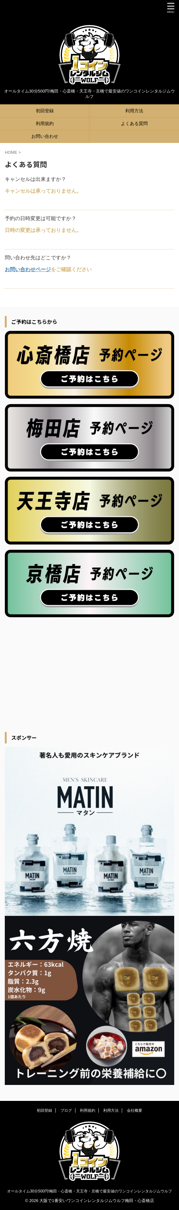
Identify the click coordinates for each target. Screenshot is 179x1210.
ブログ (66, 1110)
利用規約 (45, 123)
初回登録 (45, 110)
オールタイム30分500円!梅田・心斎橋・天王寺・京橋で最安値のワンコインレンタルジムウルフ (89, 1191)
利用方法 (134, 110)
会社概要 (134, 1110)
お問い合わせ (44, 136)
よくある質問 (134, 123)
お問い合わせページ (28, 269)
